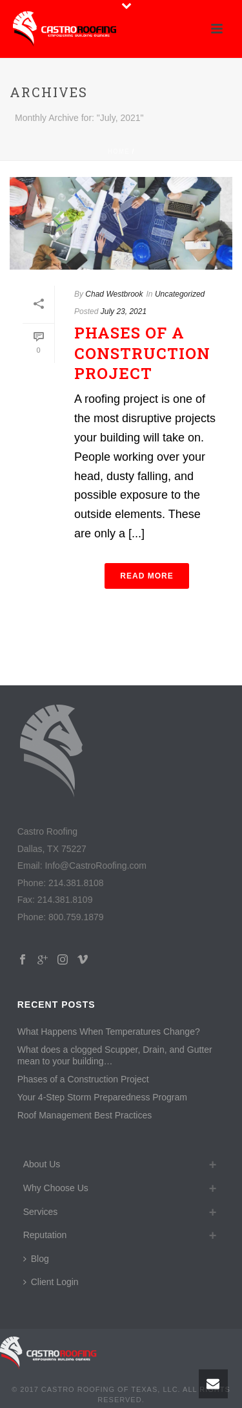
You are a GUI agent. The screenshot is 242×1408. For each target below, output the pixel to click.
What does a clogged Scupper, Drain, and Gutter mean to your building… (114, 1055)
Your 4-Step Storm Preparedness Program (102, 1097)
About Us (42, 1164)
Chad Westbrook (114, 294)
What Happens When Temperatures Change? (108, 1031)
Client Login (51, 1282)
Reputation (45, 1235)
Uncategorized (180, 294)
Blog (36, 1259)
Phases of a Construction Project (142, 352)
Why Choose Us (55, 1188)
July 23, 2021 (123, 311)
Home (119, 151)
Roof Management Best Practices (84, 1115)
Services (40, 1212)
